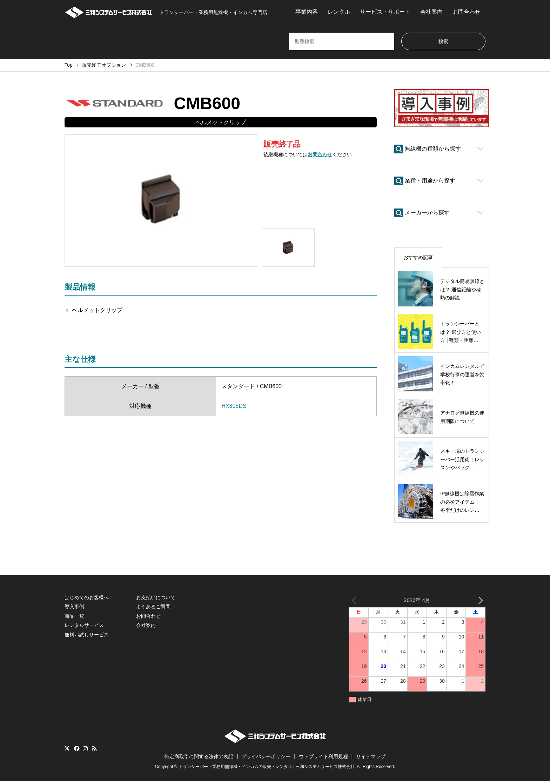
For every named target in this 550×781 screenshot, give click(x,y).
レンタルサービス (84, 625)
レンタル (339, 12)
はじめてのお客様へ (87, 597)
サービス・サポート (385, 12)
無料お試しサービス (87, 634)
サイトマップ (370, 756)
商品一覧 (74, 616)
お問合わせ (466, 12)
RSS (94, 748)
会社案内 (431, 12)
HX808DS (233, 406)
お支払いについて (155, 597)
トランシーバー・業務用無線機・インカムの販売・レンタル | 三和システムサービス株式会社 (267, 766)
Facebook (76, 748)
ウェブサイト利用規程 (323, 756)
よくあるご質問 (153, 606)
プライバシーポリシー (265, 756)
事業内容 (306, 12)
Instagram (85, 748)
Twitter (67, 748)
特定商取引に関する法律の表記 (199, 756)
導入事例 (74, 606)
